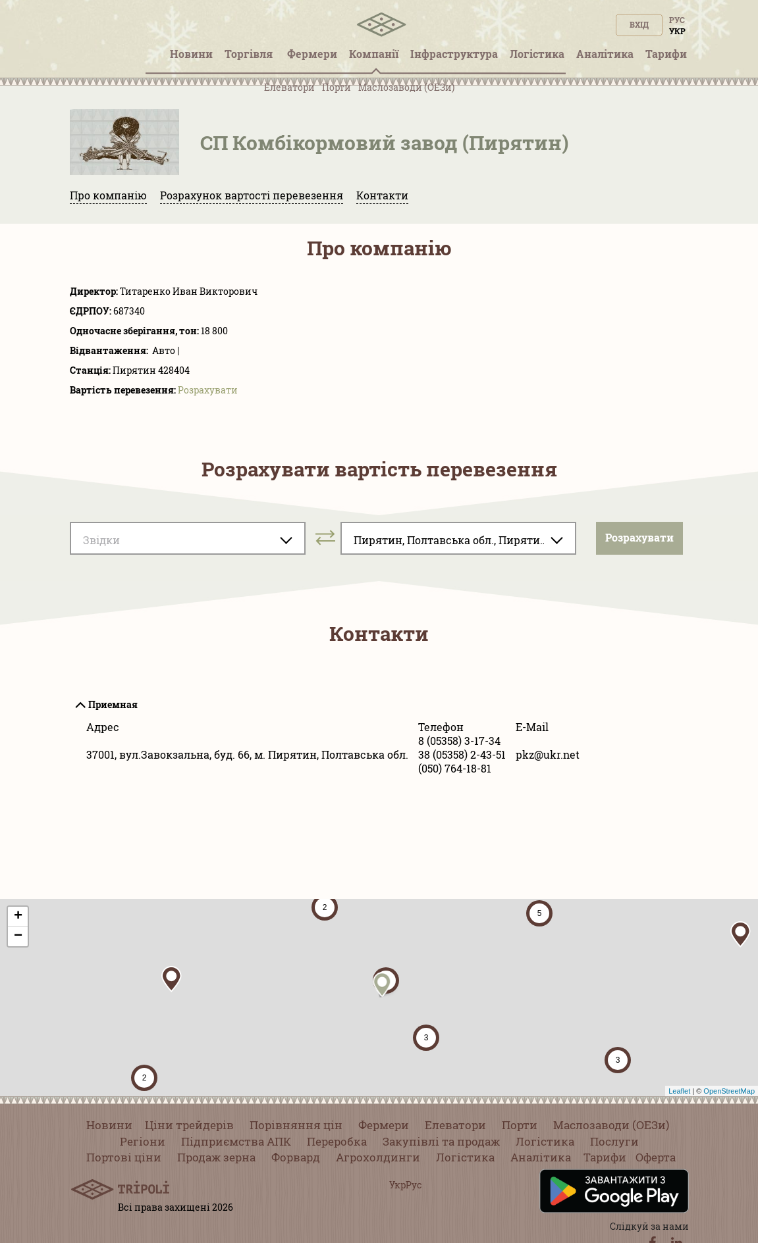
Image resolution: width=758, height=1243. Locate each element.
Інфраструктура (454, 54)
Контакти (382, 195)
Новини (109, 1124)
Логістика (545, 1141)
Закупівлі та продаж (441, 1141)
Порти (336, 87)
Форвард (295, 1157)
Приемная (113, 704)
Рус (677, 19)
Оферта (656, 1157)
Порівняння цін (296, 1124)
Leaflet (679, 1091)
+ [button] (18, 916)
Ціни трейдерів (189, 1124)
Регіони (142, 1141)
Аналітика (540, 1157)
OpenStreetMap (729, 1091)
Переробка (337, 1141)
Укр (677, 31)
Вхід (639, 24)
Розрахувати (208, 390)
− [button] (18, 936)
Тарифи (604, 1157)
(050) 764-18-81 (454, 768)
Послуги (614, 1141)
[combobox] (188, 538)
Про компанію (108, 195)
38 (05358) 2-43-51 (462, 754)
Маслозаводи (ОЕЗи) (406, 87)
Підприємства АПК (236, 1141)
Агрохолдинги (378, 1157)
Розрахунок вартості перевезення (251, 195)
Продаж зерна (216, 1157)
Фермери (383, 1124)
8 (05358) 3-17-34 (459, 741)
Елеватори (289, 87)
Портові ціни (123, 1157)
